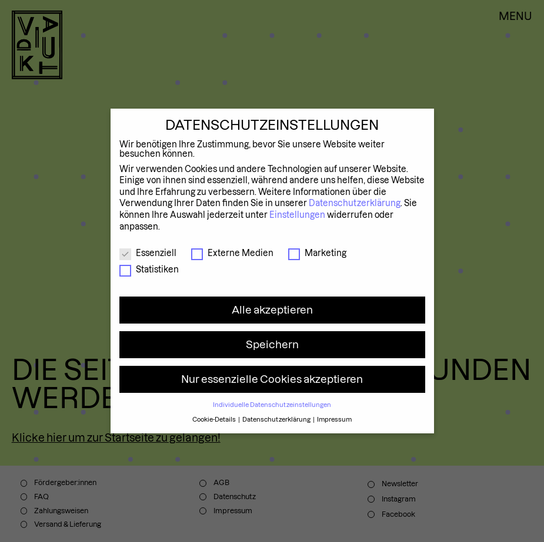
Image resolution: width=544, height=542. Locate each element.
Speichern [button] (272, 344)
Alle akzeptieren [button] (272, 309)
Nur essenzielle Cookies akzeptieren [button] (272, 379)
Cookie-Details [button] (214, 419)
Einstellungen (297, 215)
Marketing (317, 253)
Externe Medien (232, 253)
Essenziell (147, 253)
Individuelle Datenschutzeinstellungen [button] (272, 404)
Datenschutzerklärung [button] (277, 419)
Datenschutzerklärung (355, 203)
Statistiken (149, 269)
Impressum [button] (334, 419)
